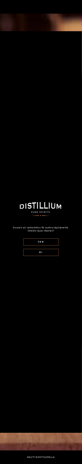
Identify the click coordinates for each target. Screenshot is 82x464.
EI (40, 252)
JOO (41, 242)
